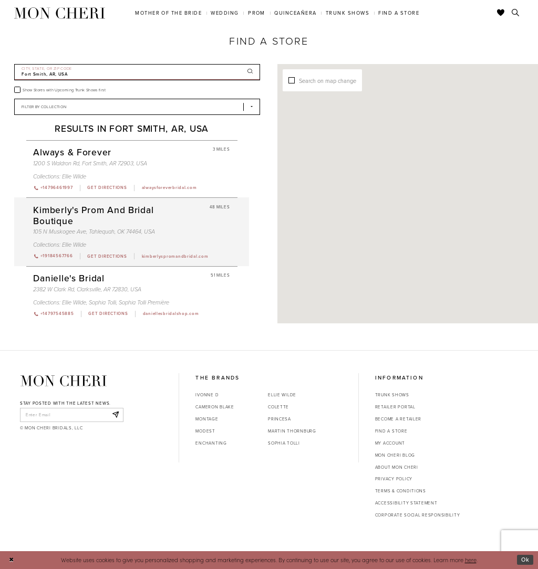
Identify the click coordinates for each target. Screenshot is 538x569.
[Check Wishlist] (501, 13)
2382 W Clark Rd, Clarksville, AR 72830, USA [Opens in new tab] (87, 289)
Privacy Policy (393, 479)
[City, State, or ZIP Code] (137, 72)
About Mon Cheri (396, 467)
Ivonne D (207, 395)
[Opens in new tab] (106, 188)
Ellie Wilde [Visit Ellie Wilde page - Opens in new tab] (74, 176)
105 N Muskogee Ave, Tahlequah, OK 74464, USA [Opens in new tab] (94, 231)
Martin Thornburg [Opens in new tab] (292, 431)
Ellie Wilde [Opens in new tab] (282, 395)
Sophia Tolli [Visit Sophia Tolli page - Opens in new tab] (102, 302)
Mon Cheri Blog (395, 455)
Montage (206, 419)
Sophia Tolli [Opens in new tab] (284, 443)
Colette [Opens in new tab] (278, 407)
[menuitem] (168, 12)
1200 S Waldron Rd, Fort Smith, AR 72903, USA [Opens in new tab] (90, 163)
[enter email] (71, 414)
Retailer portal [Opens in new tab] (395, 407)
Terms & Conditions (400, 491)
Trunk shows (392, 395)
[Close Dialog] (11, 560)
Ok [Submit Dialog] (525, 559)
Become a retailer (398, 419)
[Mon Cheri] (63, 380)
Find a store (391, 431)
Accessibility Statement (406, 503)
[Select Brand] (137, 107)
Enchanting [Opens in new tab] (210, 443)
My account (390, 443)
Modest (205, 431)
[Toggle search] (516, 13)
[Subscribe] (115, 414)
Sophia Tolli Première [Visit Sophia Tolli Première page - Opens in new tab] (144, 302)
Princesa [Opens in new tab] (279, 419)
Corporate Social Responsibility (417, 515)
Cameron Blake (214, 407)
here (471, 560)
